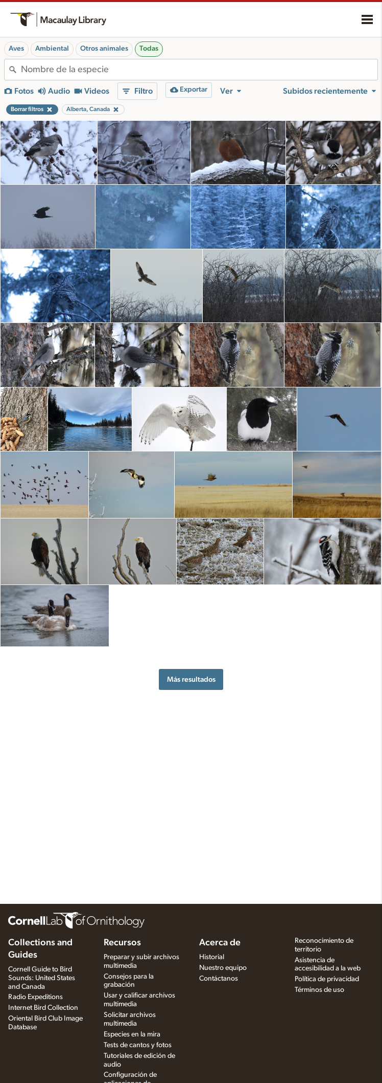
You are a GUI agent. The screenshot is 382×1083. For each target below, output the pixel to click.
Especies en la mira (132, 1034)
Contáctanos (218, 978)
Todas (148, 48)
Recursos (122, 942)
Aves (16, 48)
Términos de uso (319, 989)
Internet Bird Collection (43, 1007)
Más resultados (191, 679)
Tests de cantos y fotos (138, 1045)
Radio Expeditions (35, 997)
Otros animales (104, 48)
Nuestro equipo (223, 967)
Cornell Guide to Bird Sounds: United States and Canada (41, 978)
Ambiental (52, 48)
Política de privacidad (327, 979)
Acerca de (220, 942)
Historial (211, 957)
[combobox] (199, 69)
